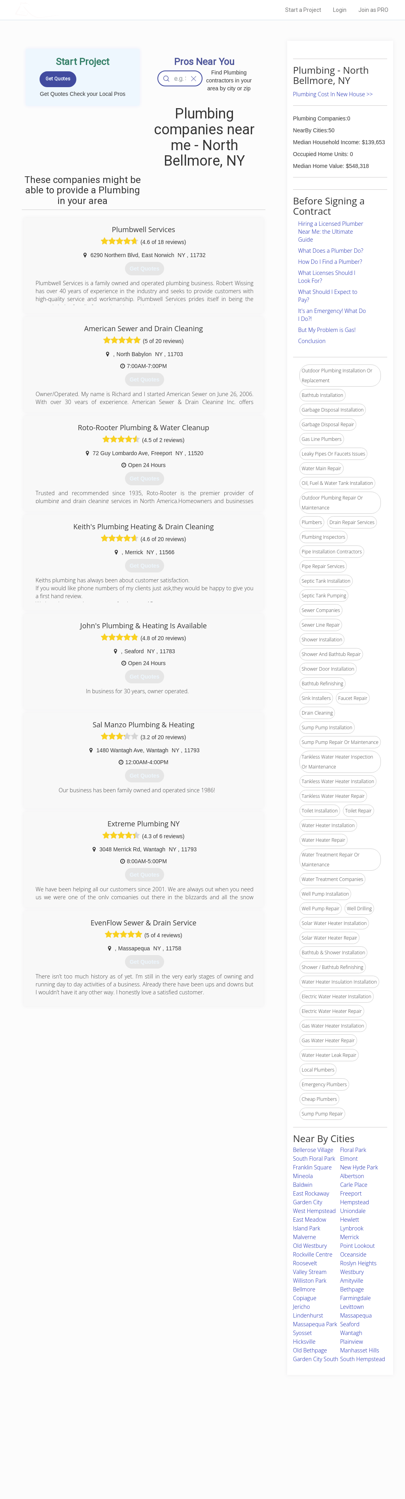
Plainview (351, 1341)
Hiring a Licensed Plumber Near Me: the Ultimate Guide (330, 231)
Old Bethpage (310, 1350)
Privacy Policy (287, 1441)
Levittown (352, 1306)
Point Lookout (357, 1245)
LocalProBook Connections (301, 1458)
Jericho (301, 1306)
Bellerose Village (313, 1150)
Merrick (349, 1237)
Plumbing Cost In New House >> (333, 94)
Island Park (306, 1228)
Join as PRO (373, 10)
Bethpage (352, 1289)
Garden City (307, 1202)
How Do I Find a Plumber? (330, 261)
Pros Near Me (88, 1441)
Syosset (302, 1333)
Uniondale (353, 1211)
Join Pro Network (180, 1432)
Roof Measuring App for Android (196, 1467)
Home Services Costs (97, 1432)
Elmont (349, 1158)
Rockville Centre (313, 1254)
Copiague (304, 1298)
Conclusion (312, 341)
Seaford (350, 1324)
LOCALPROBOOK (60, 10)
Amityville (351, 1280)
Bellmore (304, 1289)
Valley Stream (310, 1272)
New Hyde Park (359, 1167)
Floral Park (353, 1150)
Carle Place (353, 1184)
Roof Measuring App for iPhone (195, 1458)
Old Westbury (310, 1245)
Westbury (352, 1272)
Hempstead (354, 1202)
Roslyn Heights (358, 1263)
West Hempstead (314, 1211)
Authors (280, 1450)
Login (339, 10)
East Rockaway (311, 1193)
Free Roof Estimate (95, 1458)
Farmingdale (355, 1298)
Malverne (304, 1237)
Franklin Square (312, 1167)
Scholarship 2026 (291, 1432)
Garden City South (316, 1359)
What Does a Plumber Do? (330, 250)
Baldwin (302, 1184)
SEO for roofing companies (301, 1467)
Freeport (351, 1193)
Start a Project (303, 10)
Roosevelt (305, 1263)
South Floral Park (314, 1158)
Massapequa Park (315, 1324)
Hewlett (349, 1219)
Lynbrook (351, 1228)
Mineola (303, 1176)
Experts (170, 1441)
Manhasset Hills (359, 1350)
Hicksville (304, 1341)
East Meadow (309, 1219)
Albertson (352, 1176)
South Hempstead (362, 1359)
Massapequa (356, 1315)
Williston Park (309, 1280)
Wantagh (351, 1333)
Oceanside (353, 1254)
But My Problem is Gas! (327, 330)
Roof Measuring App (184, 1450)
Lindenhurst (308, 1315)
